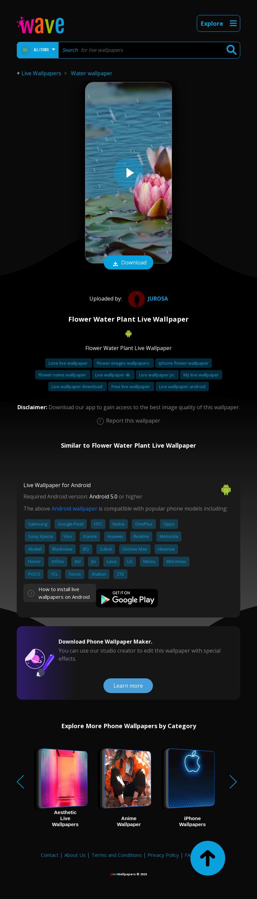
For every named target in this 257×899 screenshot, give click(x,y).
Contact (50, 855)
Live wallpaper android (182, 386)
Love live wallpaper (69, 363)
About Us (75, 855)
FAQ (189, 855)
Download (128, 263)
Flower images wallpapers (124, 363)
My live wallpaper (201, 375)
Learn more (128, 685)
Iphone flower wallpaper (183, 363)
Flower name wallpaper (62, 375)
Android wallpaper (74, 508)
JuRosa (147, 298)
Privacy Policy (163, 855)
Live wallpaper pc (157, 375)
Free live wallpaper (131, 386)
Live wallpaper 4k (113, 375)
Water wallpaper (91, 73)
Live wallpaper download (77, 386)
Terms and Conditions (116, 855)
